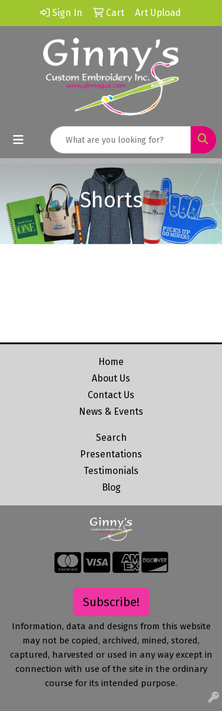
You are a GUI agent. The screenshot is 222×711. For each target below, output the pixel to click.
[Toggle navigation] (18, 140)
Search (111, 437)
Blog (111, 487)
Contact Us (111, 395)
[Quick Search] (120, 139)
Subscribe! (111, 602)
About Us (111, 378)
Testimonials (111, 470)
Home (111, 361)
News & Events (111, 411)
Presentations (111, 454)
